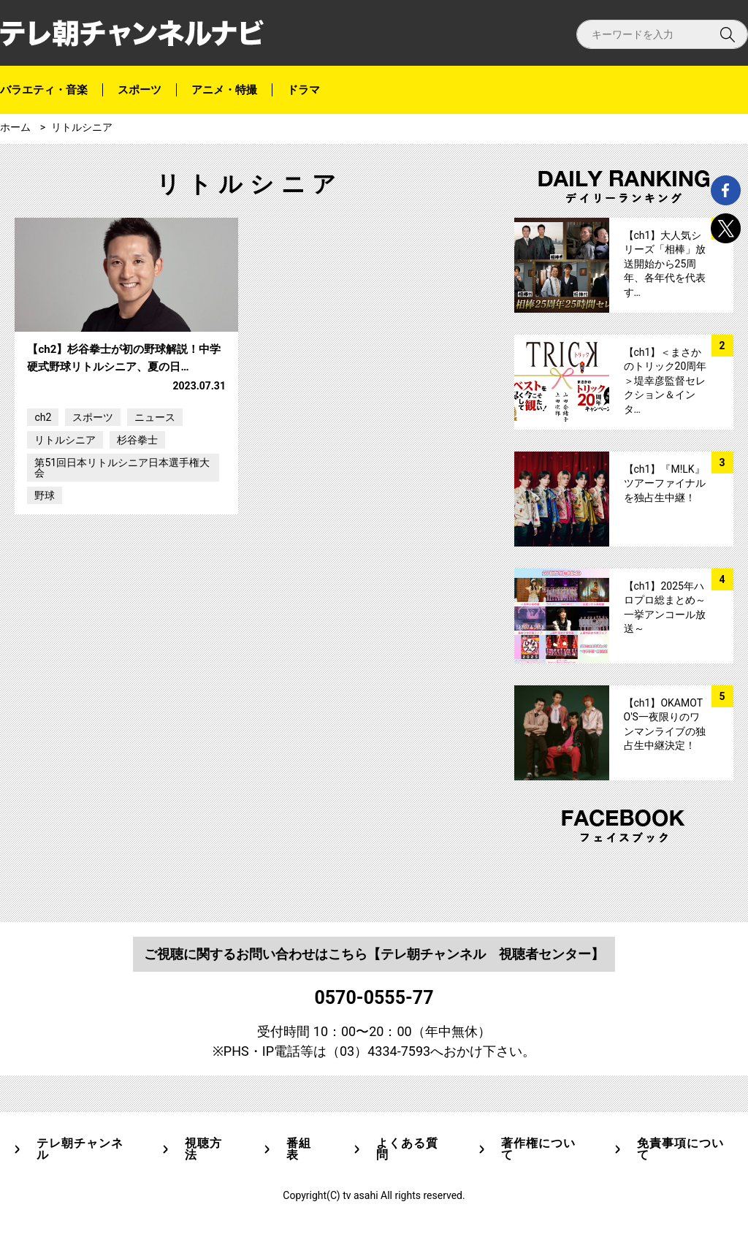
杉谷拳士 (137, 513)
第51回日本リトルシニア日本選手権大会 (122, 541)
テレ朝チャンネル (80, 1149)
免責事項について (680, 1149)
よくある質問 (407, 1149)
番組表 (298, 1149)
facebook (726, 190)
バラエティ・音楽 (44, 89)
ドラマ (303, 89)
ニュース (154, 490)
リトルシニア (81, 127)
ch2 (42, 490)
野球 (44, 568)
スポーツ (139, 89)
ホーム (15, 127)
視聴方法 (203, 1149)
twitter (726, 228)
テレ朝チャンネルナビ (132, 33)
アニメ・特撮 (224, 89)
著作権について (538, 1149)
